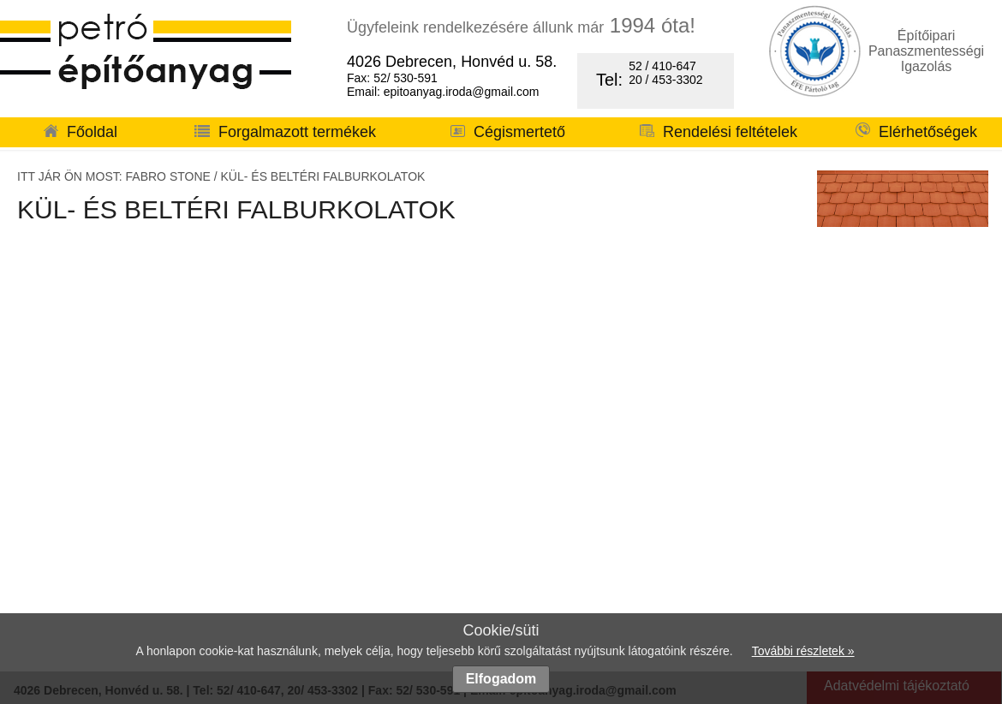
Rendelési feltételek (718, 131)
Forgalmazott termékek (285, 131)
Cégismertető (507, 131)
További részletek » (803, 651)
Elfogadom (501, 678)
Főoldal (80, 131)
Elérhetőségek (916, 131)
